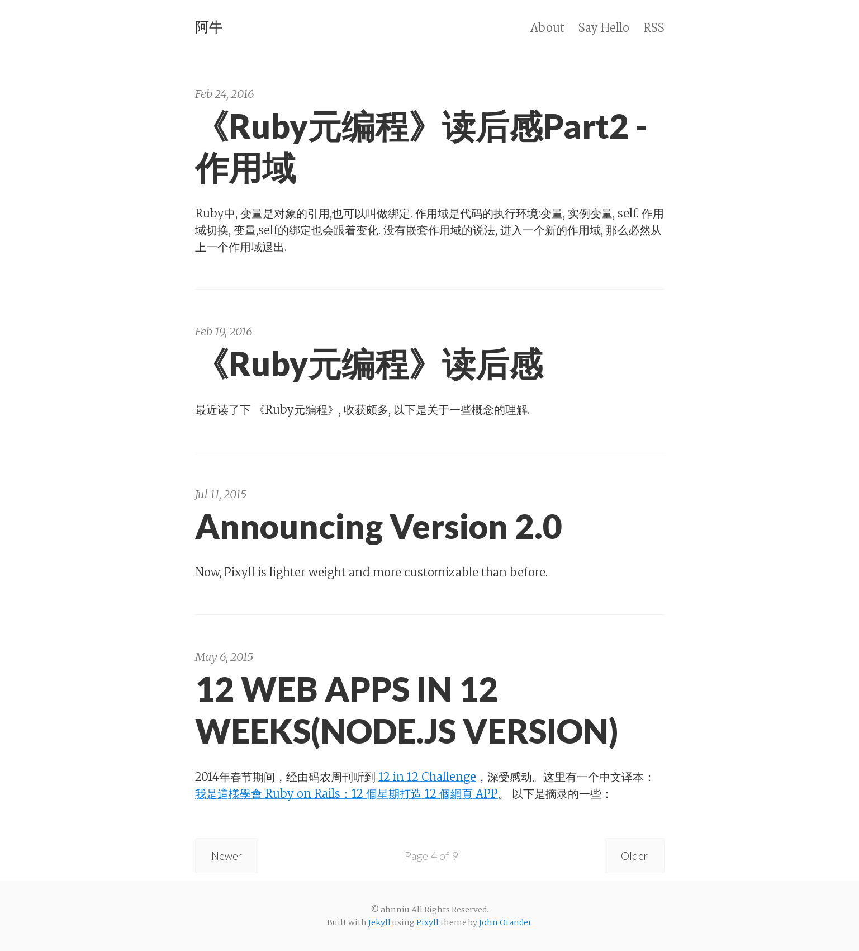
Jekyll (379, 922)
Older (633, 855)
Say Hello (603, 28)
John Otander (505, 922)
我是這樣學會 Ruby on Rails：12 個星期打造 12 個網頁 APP (346, 794)
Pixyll (427, 922)
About (547, 28)
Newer (228, 855)
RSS (654, 28)
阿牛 (209, 27)
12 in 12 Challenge (427, 777)
